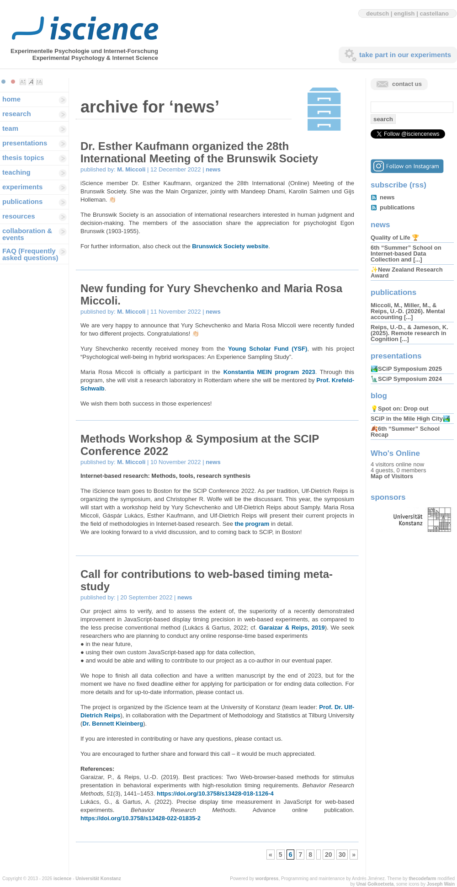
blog (379, 395)
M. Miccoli (131, 169)
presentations (24, 143)
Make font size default (31, 81)
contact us (407, 83)
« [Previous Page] (270, 854)
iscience (62, 878)
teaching (16, 172)
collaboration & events (27, 234)
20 (328, 854)
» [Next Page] (354, 854)
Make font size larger (39, 81)
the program (253, 523)
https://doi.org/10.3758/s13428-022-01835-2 (140, 818)
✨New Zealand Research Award (407, 272)
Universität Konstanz (98, 878)
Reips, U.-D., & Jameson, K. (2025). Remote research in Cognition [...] (409, 333)
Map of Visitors (392, 476)
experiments (22, 187)
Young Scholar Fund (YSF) (267, 348)
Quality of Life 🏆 (395, 237)
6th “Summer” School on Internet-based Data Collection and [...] (406, 253)
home (11, 99)
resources (18, 216)
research (16, 114)
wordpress (267, 878)
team (10, 128)
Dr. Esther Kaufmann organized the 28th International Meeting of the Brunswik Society (199, 152)
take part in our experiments (405, 55)
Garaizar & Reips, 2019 (292, 627)
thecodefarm (422, 878)
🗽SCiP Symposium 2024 (406, 378)
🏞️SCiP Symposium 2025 (406, 368)
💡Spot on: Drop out (399, 408)
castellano (434, 13)
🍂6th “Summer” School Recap (405, 431)
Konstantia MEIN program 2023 (269, 372)
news (213, 169)
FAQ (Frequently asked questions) (30, 254)
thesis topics (23, 157)
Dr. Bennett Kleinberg (112, 723)
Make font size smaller (23, 81)
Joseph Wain (441, 884)
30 (342, 854)
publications (22, 201)
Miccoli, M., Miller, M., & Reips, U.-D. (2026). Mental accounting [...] (408, 311)
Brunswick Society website (230, 246)
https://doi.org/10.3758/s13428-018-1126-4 (215, 793)
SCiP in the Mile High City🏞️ (410, 418)
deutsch (377, 13)
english (404, 13)
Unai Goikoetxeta (375, 884)
